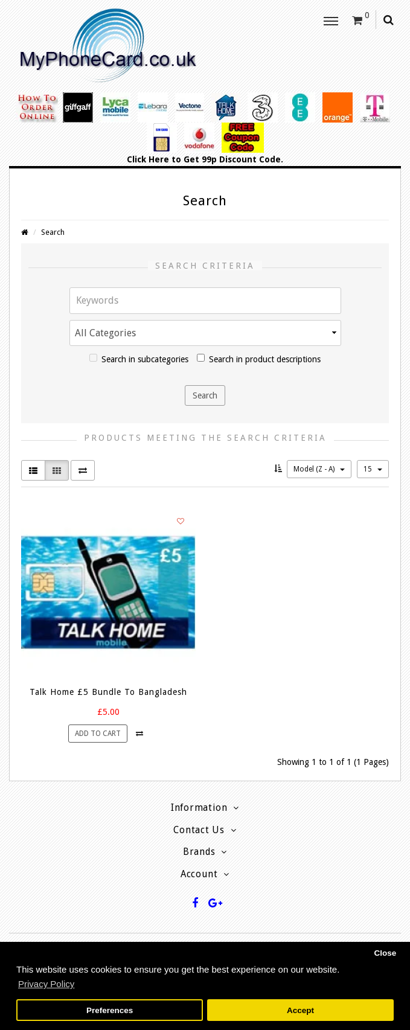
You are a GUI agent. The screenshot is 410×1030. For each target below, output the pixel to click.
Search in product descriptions (259, 359)
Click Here (148, 159)
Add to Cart (98, 733)
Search (53, 232)
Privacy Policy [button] (46, 984)
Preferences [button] (109, 1010)
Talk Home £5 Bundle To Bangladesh (108, 692)
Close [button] (385, 953)
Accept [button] (300, 1010)
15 (373, 469)
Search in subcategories (138, 359)
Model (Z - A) (319, 469)
